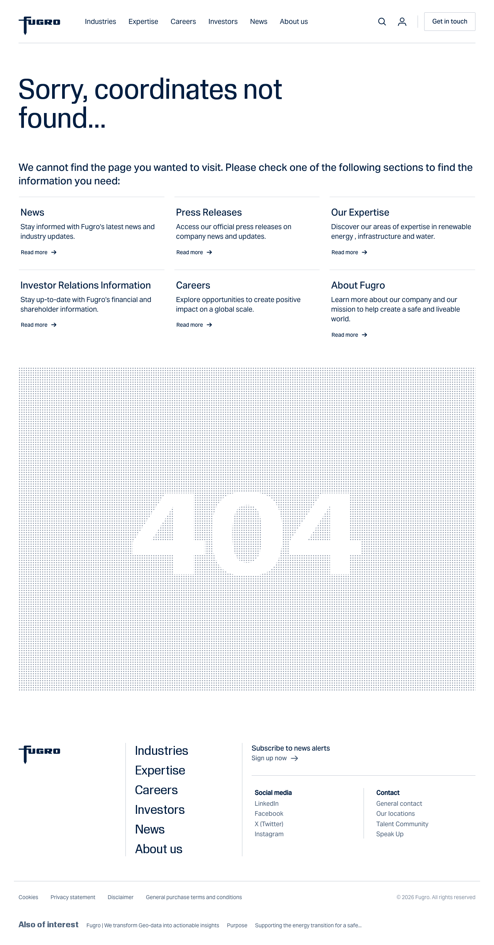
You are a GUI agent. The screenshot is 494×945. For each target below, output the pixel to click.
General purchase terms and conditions (194, 897)
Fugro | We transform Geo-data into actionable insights (152, 925)
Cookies (28, 897)
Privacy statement (73, 897)
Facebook (269, 814)
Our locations (395, 814)
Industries (100, 21)
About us (294, 21)
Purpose (237, 925)
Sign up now (275, 758)
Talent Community (402, 824)
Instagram (269, 834)
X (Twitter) (269, 824)
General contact (399, 804)
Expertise (143, 21)
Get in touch (449, 21)
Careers (183, 21)
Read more (39, 252)
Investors (223, 21)
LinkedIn (267, 804)
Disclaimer (121, 897)
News (258, 21)
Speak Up (390, 834)
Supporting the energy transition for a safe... (308, 925)
